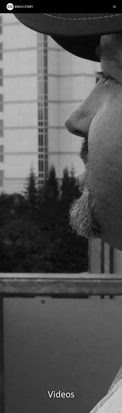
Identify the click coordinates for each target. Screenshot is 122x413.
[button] (114, 7)
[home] (19, 6)
